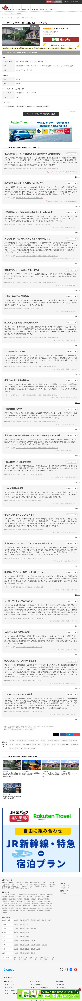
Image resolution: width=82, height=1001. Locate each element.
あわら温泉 (5, 903)
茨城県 (27, 924)
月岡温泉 (40, 899)
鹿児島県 (47, 958)
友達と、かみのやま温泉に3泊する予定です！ (29, 500)
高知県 (33, 953)
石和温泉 (47, 899)
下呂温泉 (21, 903)
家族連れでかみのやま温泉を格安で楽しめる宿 (29, 198)
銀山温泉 (25, 897)
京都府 (22, 945)
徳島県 (16, 953)
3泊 (33, 748)
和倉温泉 (41, 901)
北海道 (16, 920)
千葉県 (22, 928)
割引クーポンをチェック (61, 45)
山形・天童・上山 (31, 740)
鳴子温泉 (49, 894)
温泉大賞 (61, 985)
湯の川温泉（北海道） (31, 894)
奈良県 (38, 945)
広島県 (33, 949)
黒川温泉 (18, 908)
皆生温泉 (48, 906)
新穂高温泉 (35, 903)
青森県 (22, 920)
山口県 (38, 949)
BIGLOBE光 (10, 985)
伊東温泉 (13, 901)
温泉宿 (74, 740)
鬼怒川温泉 (12, 899)
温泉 (26, 748)
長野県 (22, 932)
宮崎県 (41, 958)
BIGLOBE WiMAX (12, 993)
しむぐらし (62, 988)
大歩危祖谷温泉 (31, 910)
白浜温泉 (4, 906)
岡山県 (27, 949)
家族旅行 (74, 744)
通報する (77, 177)
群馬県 (22, 924)
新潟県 (27, 932)
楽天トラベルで (41, 114)
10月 (12, 748)
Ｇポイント (64, 893)
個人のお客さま (9, 977)
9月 (47, 744)
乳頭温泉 (42, 894)
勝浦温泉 (11, 906)
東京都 (27, 928)
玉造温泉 (41, 906)
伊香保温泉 (39, 897)
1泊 (54, 744)
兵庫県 (33, 945)
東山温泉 (11, 897)
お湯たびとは (65, 885)
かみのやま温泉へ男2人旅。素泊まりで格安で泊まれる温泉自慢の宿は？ (37, 168)
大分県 (36, 958)
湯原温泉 (4, 908)
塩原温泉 (19, 899)
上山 (43, 740)
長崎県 (25, 958)
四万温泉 (4, 899)
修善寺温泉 (20, 901)
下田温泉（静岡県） (31, 901)
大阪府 (27, 945)
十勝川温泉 (20, 894)
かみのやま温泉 (53, 740)
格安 (18, 744)
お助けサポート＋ (38, 985)
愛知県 (27, 940)
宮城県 (33, 920)
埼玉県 (16, 928)
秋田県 (38, 920)
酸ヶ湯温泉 (33, 908)
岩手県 (27, 920)
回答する (49, 2)
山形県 (20, 740)
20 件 (67, 28)
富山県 (16, 936)
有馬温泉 (49, 903)
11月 (19, 748)
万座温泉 (47, 897)
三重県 (33, 940)
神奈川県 (33, 928)
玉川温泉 (40, 908)
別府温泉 (11, 908)
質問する (58, 2)
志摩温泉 (22, 910)
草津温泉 (32, 897)
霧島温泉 (25, 908)
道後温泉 (18, 906)
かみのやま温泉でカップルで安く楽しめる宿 (29, 474)
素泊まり (65, 740)
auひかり (10, 988)
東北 (12, 740)
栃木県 (16, 924)
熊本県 (31, 958)
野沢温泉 (26, 899)
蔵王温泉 (18, 897)
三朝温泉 (34, 906)
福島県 (49, 920)
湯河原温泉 (5, 901)
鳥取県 (16, 949)
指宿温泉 (4, 912)
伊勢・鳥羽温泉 (13, 910)
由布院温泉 (40, 910)
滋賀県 (16, 945)
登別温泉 (13, 894)
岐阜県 (22, 940)
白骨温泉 (33, 899)
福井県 (27, 936)
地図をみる (48, 34)
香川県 (22, 953)
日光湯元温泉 (48, 908)
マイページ (68, 2)
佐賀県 (20, 958)
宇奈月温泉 (13, 903)
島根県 (22, 949)
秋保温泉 (4, 897)
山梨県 (16, 932)
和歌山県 (44, 945)
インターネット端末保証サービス (42, 989)
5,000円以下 (38, 744)
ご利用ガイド (65, 888)
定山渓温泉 (5, 894)
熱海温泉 (47, 910)
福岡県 (15, 958)
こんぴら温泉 (26, 906)
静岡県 (16, 940)
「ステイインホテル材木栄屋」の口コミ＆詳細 (24, 23)
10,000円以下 (63, 744)
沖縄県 (53, 958)
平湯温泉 (27, 903)
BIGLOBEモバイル (12, 990)
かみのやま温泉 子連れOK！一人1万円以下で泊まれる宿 (33, 225)
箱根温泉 (4, 910)
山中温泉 (47, 901)
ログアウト (76, 2)
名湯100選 (27, 744)
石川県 (22, 936)
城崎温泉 (42, 903)
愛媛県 (27, 953)
